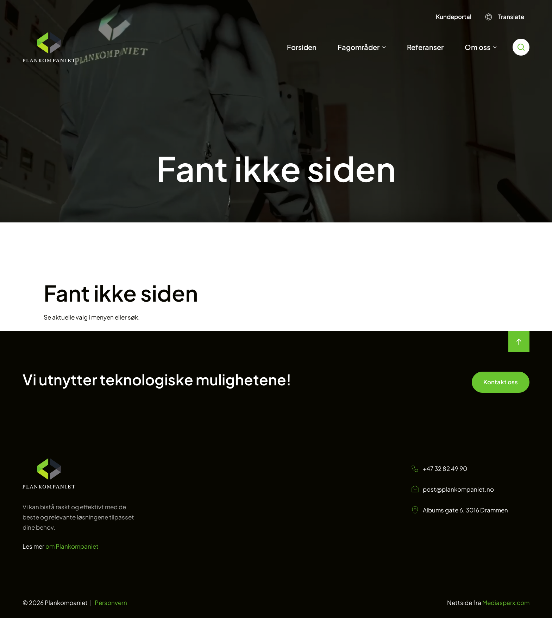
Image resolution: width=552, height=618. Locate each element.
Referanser (425, 47)
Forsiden (301, 47)
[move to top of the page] (518, 341)
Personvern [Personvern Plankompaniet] (111, 602)
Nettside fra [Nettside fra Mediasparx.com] (488, 602)
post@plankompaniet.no (452, 489)
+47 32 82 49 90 (439, 468)
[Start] (49, 47)
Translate (511, 16)
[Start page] (49, 486)
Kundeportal (453, 16)
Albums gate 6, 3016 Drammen (459, 510)
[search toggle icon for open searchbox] (521, 47)
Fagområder (359, 47)
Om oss (477, 47)
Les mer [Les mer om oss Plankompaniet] (61, 546)
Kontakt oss (500, 382)
